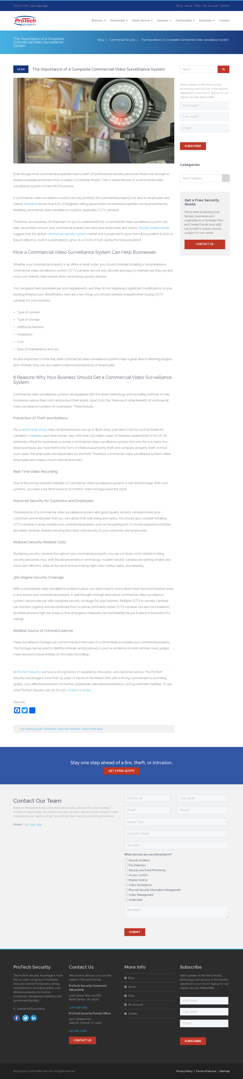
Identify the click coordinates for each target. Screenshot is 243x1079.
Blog (179, 5)
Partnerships (184, 20)
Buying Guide (34, 728)
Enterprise (50, 728)
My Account (210, 5)
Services (162, 20)
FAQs (197, 5)
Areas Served (141, 20)
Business (97, 20)
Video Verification (92, 728)
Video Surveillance (68, 728)
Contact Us (205, 244)
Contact (224, 20)
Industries (205, 20)
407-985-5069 (78, 1030)
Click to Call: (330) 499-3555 (30, 5)
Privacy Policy (184, 1071)
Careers (225, 5)
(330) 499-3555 (33, 824)
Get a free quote (121, 770)
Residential (117, 20)
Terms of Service (206, 1071)
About (188, 5)
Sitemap (225, 1071)
